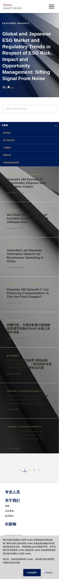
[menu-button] (51, 6)
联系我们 (9, 516)
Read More (8, 88)
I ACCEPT (32, 572)
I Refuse (48, 572)
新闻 (7, 506)
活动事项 (9, 511)
